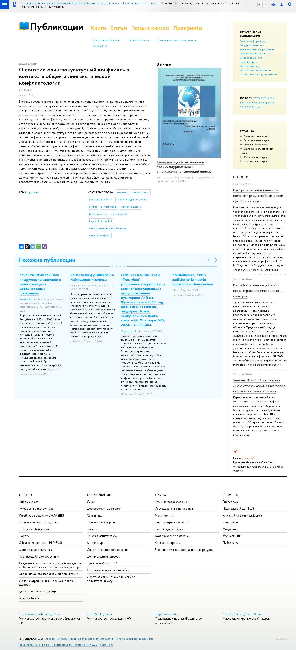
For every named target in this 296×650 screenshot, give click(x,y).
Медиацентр (231, 529)
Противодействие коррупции (39, 556)
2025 (271, 98)
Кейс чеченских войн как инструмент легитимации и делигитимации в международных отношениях (40, 283)
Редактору (281, 638)
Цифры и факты (29, 502)
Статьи (118, 28)
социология (256, 74)
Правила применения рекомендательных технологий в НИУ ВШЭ (58, 644)
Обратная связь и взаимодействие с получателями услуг (111, 578)
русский (33, 192)
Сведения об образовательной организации (48, 574)
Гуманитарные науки (256, 136)
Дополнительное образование (107, 550)
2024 (243, 103)
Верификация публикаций (106, 40)
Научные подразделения (171, 502)
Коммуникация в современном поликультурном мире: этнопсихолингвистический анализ (184, 166)
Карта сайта (106, 644)
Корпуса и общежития (34, 529)
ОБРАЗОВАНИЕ (99, 495)
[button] (112, 266)
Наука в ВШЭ (99, 46)
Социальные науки (255, 157)
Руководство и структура (36, 508)
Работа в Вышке (29, 598)
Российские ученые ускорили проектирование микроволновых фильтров (258, 290)
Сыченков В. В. (129, 331)
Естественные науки (256, 140)
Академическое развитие (172, 536)
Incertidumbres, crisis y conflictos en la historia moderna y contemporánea (192, 279)
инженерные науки (251, 58)
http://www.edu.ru (167, 614)
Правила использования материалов (177, 40)
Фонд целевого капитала (36, 550)
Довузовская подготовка (104, 508)
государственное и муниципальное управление (257, 47)
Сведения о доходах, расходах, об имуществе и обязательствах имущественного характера (50, 565)
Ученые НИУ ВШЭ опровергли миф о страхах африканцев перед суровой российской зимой (259, 385)
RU (259, 4)
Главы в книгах (150, 28)
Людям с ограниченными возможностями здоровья (46, 582)
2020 (271, 103)
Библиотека (231, 502)
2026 (264, 98)
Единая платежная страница (37, 591)
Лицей (91, 502)
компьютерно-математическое (250, 64)
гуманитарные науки (252, 53)
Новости (241, 177)
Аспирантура (95, 543)
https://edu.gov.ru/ (99, 614)
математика (247, 70)
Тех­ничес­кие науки (255, 161)
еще (257, 107)
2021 (264, 103)
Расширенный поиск (139, 40)
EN (265, 4)
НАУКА (160, 495)
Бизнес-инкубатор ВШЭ (102, 563)
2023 (250, 103)
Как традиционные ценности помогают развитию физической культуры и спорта (258, 195)
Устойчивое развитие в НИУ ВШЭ (41, 515)
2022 (257, 103)
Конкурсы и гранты (167, 543)
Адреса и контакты (56, 639)
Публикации (56, 26)
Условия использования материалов (91, 639)
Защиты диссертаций (169, 529)
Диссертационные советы (173, 522)
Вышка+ (92, 529)
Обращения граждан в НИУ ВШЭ (40, 543)
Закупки (24, 536)
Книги (98, 28)
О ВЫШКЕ (27, 495)
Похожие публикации (47, 259)
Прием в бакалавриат (101, 522)
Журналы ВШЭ (232, 536)
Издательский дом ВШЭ (238, 508)
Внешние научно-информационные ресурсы (184, 550)
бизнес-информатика (253, 41)
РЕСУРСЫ (230, 495)
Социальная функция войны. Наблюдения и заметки (92, 277)
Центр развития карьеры (103, 556)
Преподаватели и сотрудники (39, 522)
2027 (257, 98)
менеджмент (263, 70)
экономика (271, 74)
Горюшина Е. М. (28, 299)
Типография (231, 522)
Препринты (187, 28)
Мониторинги (164, 515)
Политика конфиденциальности (134, 639)
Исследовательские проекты (174, 508)
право (244, 74)
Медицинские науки (256, 144)
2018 (250, 107)
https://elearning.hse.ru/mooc (242, 614)
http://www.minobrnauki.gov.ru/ (39, 614)
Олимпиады (94, 515)
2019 (243, 107)
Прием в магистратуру (102, 536)
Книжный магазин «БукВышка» (242, 515)
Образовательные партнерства (108, 570)
